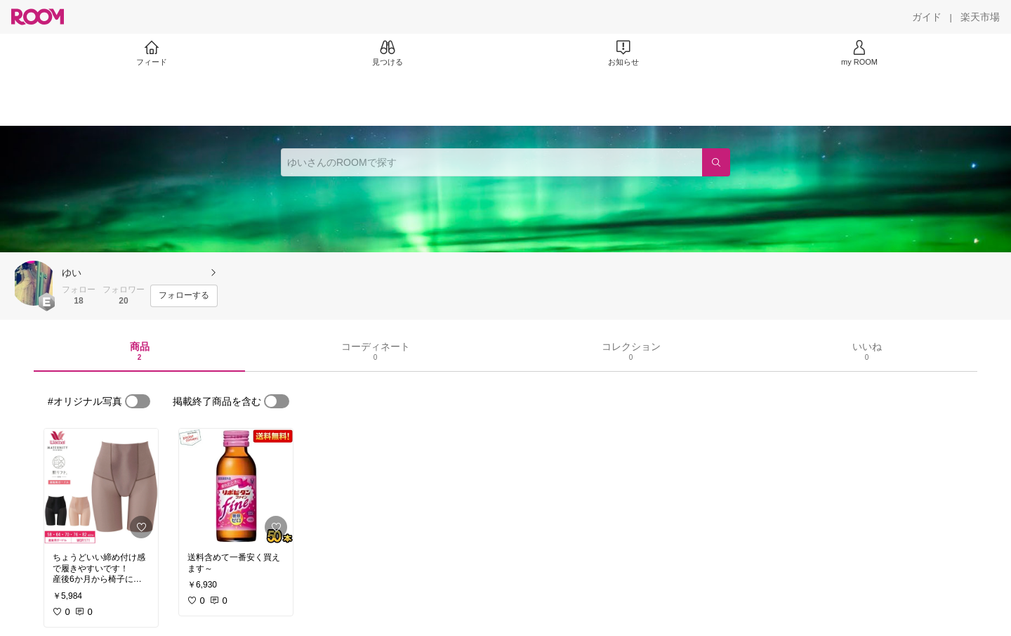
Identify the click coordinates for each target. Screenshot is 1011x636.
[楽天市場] (980, 17)
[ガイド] (926, 17)
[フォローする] (184, 296)
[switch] (137, 401)
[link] (101, 486)
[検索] (716, 162)
